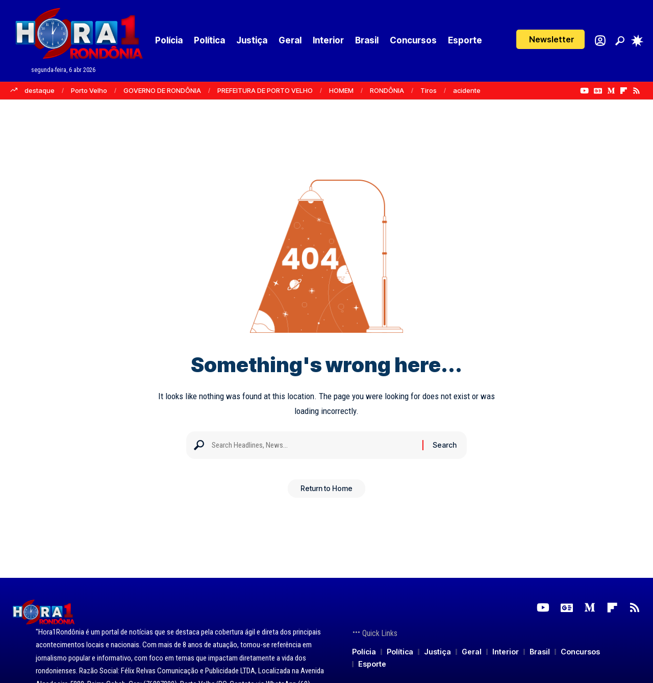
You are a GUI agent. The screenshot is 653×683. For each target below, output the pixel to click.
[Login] (600, 40)
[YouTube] (584, 91)
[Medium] (611, 91)
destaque (39, 90)
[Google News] (598, 91)
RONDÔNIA (387, 90)
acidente (467, 90)
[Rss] (636, 91)
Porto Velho (89, 90)
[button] (550, 39)
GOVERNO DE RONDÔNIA (162, 90)
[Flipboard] (623, 91)
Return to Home (326, 491)
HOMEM (341, 90)
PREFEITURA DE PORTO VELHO (265, 90)
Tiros (428, 90)
